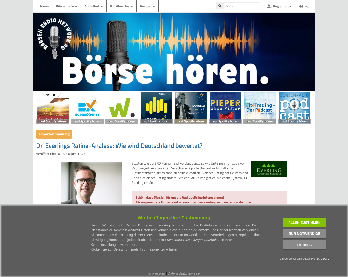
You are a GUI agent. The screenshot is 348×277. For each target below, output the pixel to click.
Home (44, 6)
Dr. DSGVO (323, 258)
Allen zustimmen (304, 223)
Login (305, 6)
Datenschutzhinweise (184, 273)
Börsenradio (66, 6)
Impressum (156, 273)
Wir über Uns (121, 6)
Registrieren (279, 6)
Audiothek (94, 6)
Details (304, 245)
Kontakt (147, 6)
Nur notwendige (304, 234)
